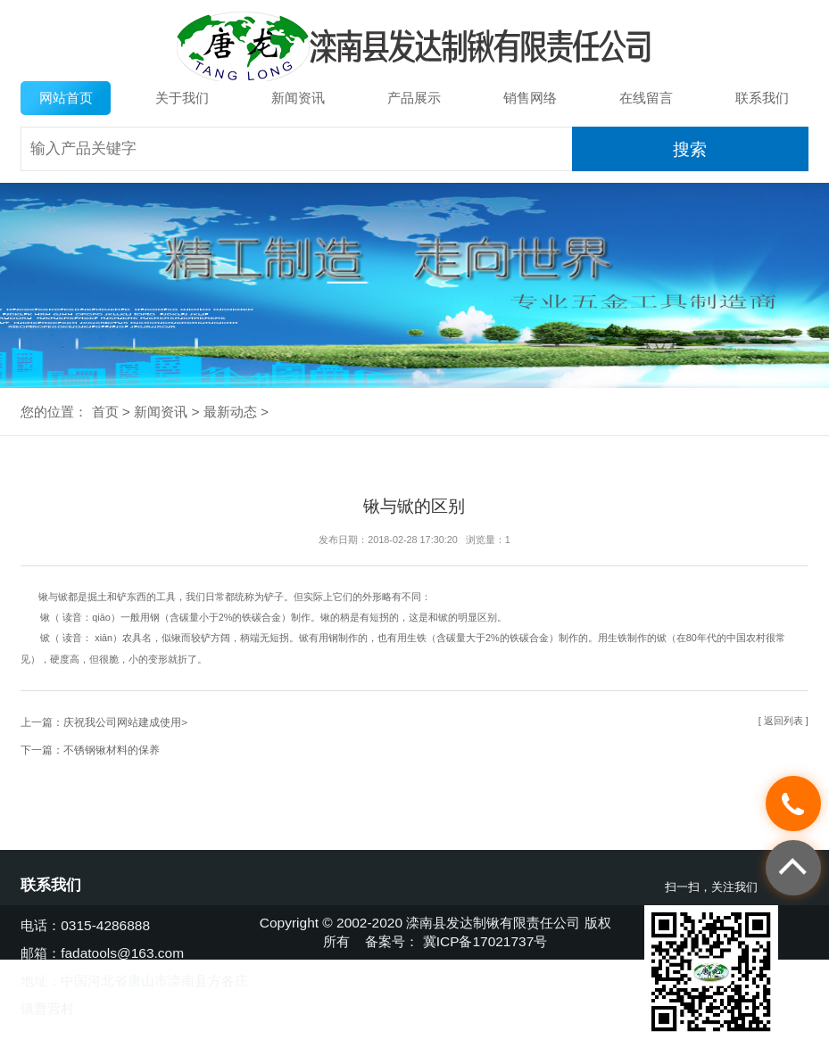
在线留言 (646, 97)
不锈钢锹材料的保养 (111, 749)
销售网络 (530, 97)
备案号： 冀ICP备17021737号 (456, 941)
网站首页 (66, 97)
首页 (105, 411)
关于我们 (182, 97)
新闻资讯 (298, 97)
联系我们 (762, 97)
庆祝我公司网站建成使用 (122, 722)
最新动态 (230, 411)
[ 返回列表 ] (783, 720)
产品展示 (414, 97)
